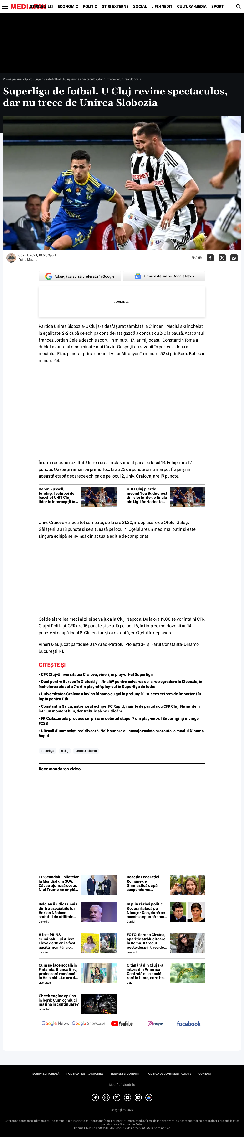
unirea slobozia (86, 751)
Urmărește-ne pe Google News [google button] (164, 276)
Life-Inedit (162, 7)
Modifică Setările (122, 1085)
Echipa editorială (45, 1073)
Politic (90, 7)
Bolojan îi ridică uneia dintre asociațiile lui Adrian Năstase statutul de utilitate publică (58, 910)
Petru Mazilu (27, 259)
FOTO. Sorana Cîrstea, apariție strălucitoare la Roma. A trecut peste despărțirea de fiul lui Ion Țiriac (146, 941)
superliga (47, 751)
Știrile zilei (41, 7)
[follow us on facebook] (188, 1024)
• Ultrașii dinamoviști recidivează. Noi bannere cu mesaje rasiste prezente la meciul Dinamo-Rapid (122, 733)
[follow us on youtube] (122, 1024)
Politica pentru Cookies (84, 1073)
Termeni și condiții (125, 1073)
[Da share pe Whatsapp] (234, 257)
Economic (68, 7)
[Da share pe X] (222, 257)
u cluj (64, 751)
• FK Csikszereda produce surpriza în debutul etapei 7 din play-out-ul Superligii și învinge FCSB (119, 721)
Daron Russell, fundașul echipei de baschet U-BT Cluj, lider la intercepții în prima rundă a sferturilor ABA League (57, 495)
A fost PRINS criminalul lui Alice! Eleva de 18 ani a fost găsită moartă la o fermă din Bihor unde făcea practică (58, 941)
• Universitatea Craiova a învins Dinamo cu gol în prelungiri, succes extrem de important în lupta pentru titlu (120, 696)
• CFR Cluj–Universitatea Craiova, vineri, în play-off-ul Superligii (96, 674)
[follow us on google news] (55, 1024)
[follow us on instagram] (155, 1024)
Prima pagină (12, 79)
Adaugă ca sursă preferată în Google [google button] (79, 276)
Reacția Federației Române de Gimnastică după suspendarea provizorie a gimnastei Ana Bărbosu (147, 883)
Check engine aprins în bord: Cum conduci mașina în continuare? (59, 1000)
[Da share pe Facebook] (210, 257)
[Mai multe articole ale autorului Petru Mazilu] (11, 258)
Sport (217, 7)
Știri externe (115, 7)
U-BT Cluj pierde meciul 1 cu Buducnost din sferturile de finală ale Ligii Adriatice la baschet (147, 495)
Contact (205, 1073)
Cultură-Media (192, 7)
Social (140, 7)
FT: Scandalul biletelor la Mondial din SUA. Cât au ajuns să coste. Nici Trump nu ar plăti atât (59, 883)
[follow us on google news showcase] (88, 1024)
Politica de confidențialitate (169, 1073)
